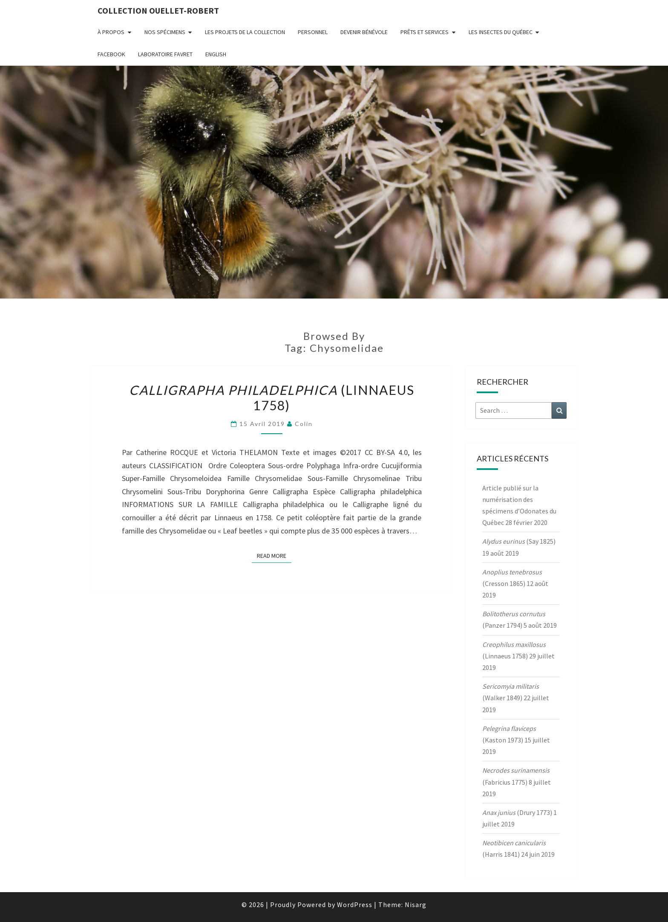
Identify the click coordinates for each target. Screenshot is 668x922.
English (215, 54)
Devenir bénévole (364, 32)
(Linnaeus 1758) (272, 397)
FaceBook (111, 54)
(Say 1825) (519, 541)
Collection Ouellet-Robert (158, 10)
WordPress (354, 904)
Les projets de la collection (245, 32)
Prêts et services (424, 32)
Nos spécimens (164, 32)
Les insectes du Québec (501, 32)
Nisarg (415, 904)
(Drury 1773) (517, 812)
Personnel (313, 32)
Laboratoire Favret (165, 54)
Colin (304, 423)
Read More (274, 555)
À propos (111, 32)
